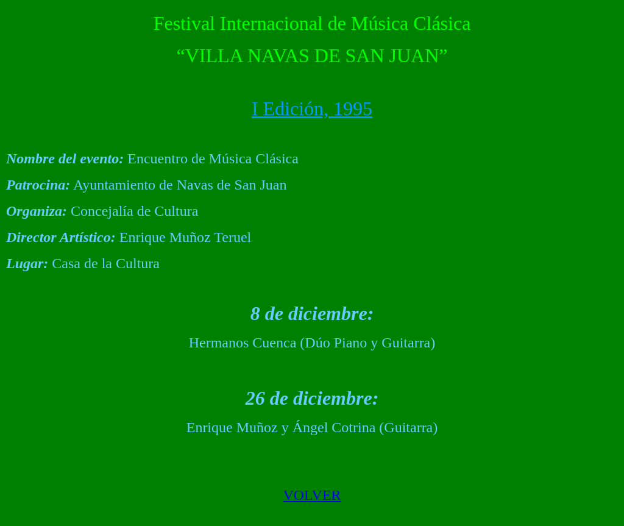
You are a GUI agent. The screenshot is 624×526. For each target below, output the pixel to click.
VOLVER (312, 495)
